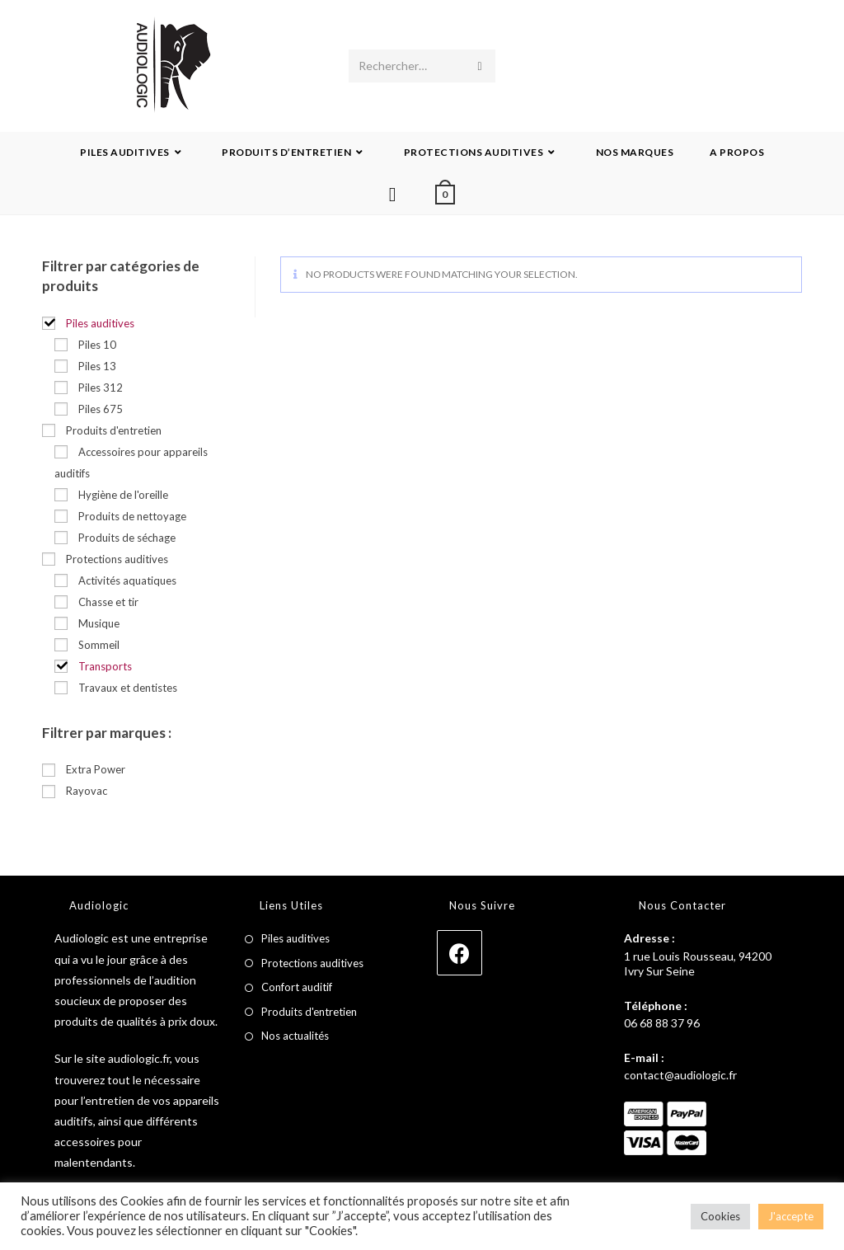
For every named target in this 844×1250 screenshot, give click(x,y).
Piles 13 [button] (97, 366)
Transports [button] (105, 666)
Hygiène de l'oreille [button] (123, 494)
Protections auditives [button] (117, 559)
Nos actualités (295, 1035)
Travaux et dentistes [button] (127, 687)
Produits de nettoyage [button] (132, 516)
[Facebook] (459, 952)
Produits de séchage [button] (127, 537)
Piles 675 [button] (100, 409)
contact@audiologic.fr (680, 1075)
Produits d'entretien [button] (114, 430)
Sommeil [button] (99, 644)
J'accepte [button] (791, 1216)
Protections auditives (312, 963)
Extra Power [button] (95, 769)
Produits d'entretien (309, 1011)
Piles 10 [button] (97, 344)
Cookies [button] (720, 1216)
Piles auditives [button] (100, 323)
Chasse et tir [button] (108, 602)
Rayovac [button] (86, 790)
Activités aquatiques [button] (127, 580)
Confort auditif (296, 987)
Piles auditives (295, 938)
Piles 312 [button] (100, 387)
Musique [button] (99, 623)
